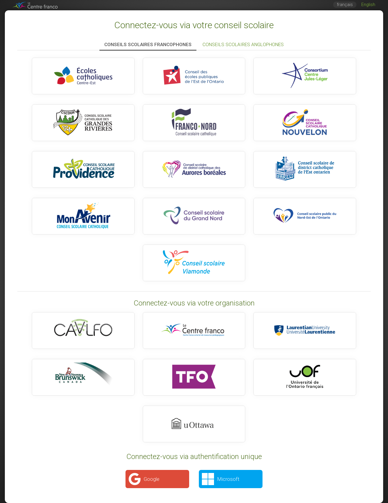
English (368, 4)
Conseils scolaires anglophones (243, 44)
